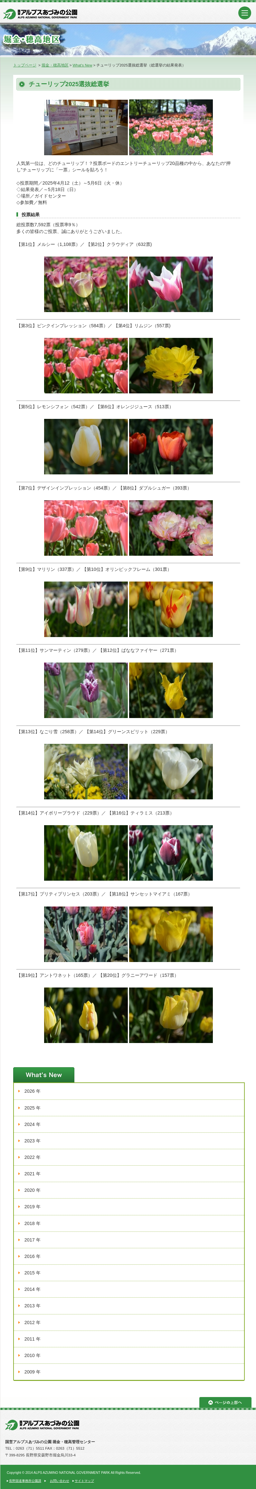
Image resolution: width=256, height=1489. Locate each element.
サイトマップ (84, 1481)
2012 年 (32, 1322)
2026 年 (32, 1091)
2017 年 (32, 1239)
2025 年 (32, 1107)
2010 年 (32, 1355)
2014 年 (32, 1289)
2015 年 (32, 1272)
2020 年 (32, 1190)
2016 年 (32, 1256)
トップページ (24, 65)
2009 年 (32, 1371)
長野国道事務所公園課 (25, 1481)
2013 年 (32, 1305)
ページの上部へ (225, 1402)
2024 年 (32, 1124)
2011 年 (32, 1339)
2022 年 (32, 1157)
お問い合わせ (59, 1481)
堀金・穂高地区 (55, 65)
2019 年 (32, 1206)
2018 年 (32, 1223)
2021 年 (32, 1173)
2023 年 (32, 1140)
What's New (82, 65)
